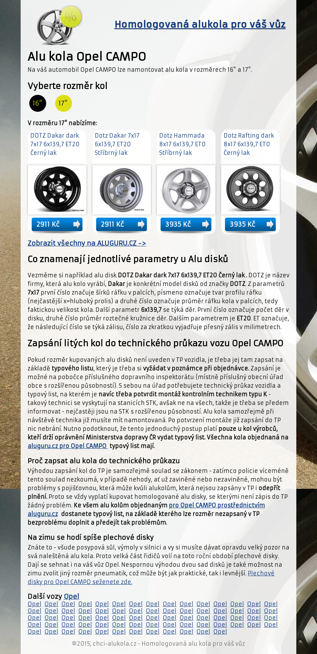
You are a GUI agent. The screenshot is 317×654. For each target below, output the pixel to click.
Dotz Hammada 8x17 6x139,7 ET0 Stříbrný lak (182, 144)
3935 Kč (178, 224)
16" (37, 103)
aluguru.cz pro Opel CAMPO (68, 446)
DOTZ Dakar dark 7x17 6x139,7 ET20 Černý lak (55, 144)
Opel (71, 597)
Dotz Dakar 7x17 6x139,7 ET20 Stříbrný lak (117, 144)
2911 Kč (48, 224)
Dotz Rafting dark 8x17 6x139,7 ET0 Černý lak (249, 144)
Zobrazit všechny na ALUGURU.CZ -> (87, 243)
